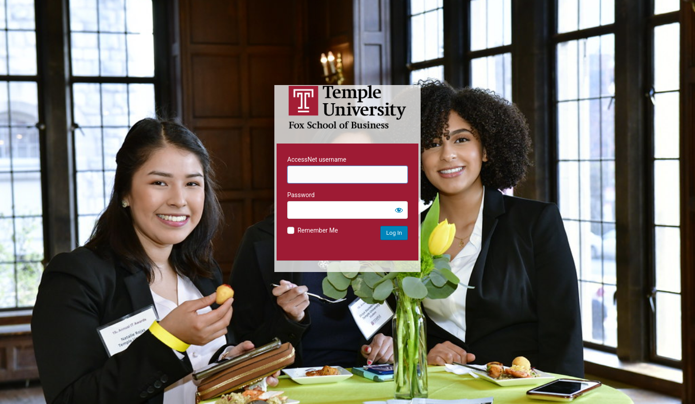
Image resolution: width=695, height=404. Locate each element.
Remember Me (317, 230)
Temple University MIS (347, 107)
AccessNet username (316, 159)
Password (301, 194)
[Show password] (399, 210)
